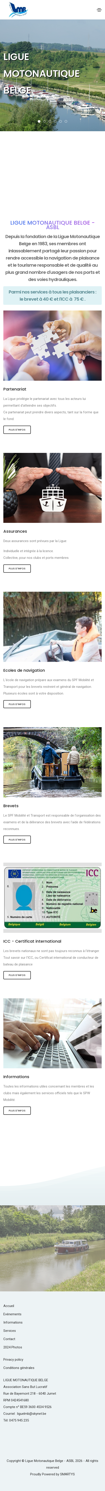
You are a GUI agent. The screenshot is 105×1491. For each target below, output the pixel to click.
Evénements (12, 1314)
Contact (9, 1339)
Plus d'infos (17, 429)
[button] (39, 121)
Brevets (11, 806)
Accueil (8, 1306)
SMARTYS (67, 1474)
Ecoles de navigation (24, 670)
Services (9, 1331)
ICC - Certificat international (32, 941)
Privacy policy (13, 1360)
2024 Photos (12, 1347)
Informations (16, 1076)
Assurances (15, 531)
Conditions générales (18, 1368)
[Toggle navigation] (99, 9)
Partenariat (14, 389)
